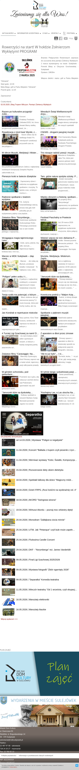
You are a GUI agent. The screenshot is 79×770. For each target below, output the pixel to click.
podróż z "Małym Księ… (58, 294)
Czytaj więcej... (13, 767)
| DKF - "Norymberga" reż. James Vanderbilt (43, 549)
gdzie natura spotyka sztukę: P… (59, 176)
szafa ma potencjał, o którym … (20, 294)
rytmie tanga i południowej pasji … (59, 372)
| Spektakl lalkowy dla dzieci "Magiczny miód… (44, 480)
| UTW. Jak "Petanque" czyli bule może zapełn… (45, 530)
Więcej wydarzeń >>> (9, 619)
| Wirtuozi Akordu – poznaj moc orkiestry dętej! (44, 510)
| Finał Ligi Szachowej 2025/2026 (38, 559)
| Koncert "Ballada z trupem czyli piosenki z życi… (46, 450)
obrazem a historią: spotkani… (59, 197)
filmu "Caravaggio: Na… (18, 354)
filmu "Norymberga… (17, 217)
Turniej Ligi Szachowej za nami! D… (20, 333)
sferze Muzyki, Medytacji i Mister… (20, 153)
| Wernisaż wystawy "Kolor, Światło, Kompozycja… (46, 460)
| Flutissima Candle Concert (35, 540)
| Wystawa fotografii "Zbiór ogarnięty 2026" (42, 569)
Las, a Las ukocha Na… (58, 392)
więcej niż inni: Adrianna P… (59, 238)
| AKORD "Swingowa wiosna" (36, 500)
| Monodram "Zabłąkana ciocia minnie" (40, 520)
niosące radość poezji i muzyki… (59, 153)
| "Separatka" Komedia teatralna (37, 579)
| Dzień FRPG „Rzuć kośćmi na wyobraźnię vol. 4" (46, 490)
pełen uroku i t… (14, 276)
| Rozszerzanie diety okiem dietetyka (39, 470)
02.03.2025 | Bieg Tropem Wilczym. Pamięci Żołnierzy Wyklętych (26, 104)
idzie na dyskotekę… (56, 276)
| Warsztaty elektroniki (32, 599)
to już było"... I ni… (52, 354)
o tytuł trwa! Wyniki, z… (19, 132)
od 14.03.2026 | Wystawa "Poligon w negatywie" (39, 440)
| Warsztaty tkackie (31, 609)
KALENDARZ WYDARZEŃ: (11, 437)
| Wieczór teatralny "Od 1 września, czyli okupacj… (46, 589)
